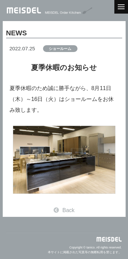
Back (64, 210)
